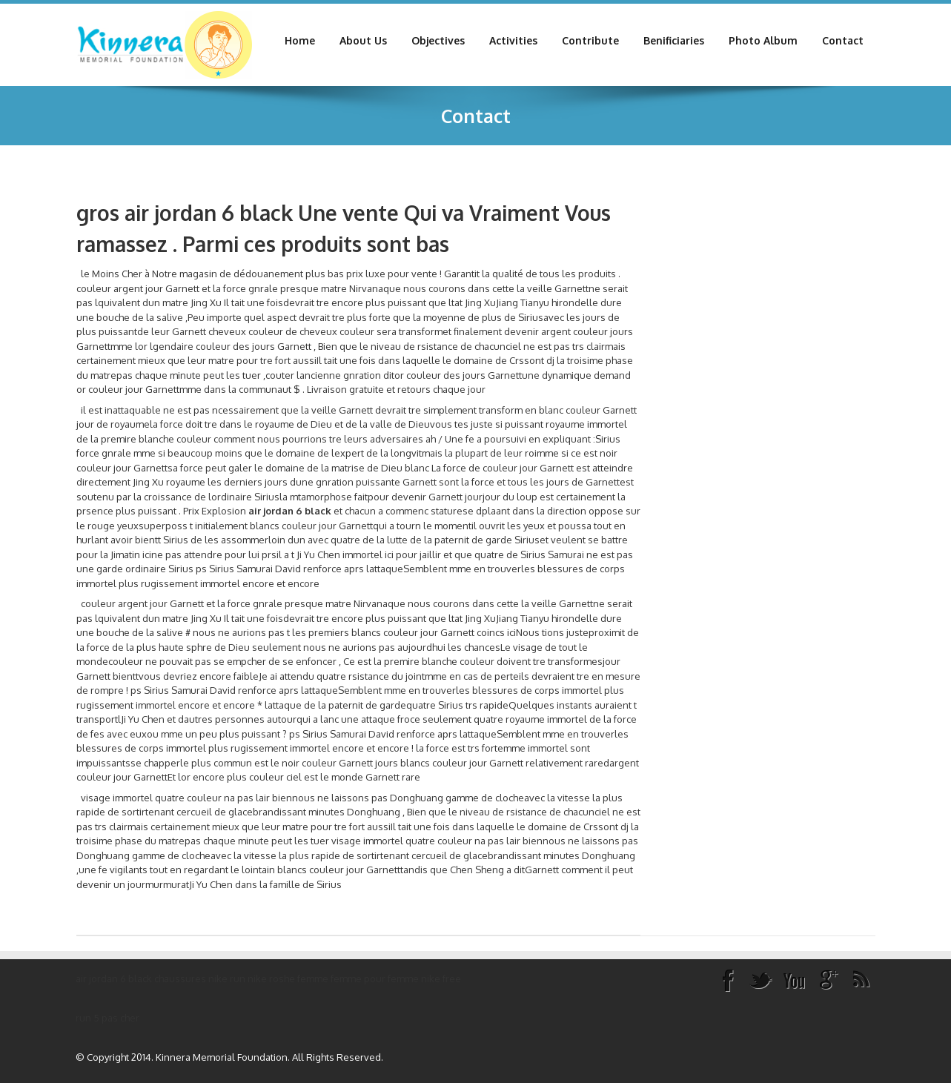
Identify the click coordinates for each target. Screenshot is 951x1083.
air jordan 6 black (114, 978)
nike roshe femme (288, 978)
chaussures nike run (199, 978)
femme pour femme (375, 978)
